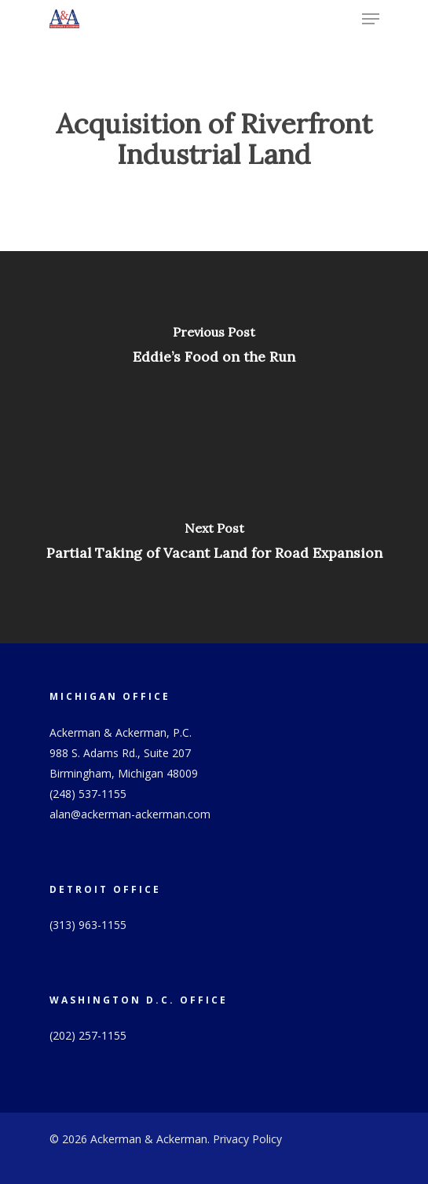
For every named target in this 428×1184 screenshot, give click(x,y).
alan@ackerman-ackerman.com (129, 814)
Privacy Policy (247, 1138)
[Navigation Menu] (370, 19)
